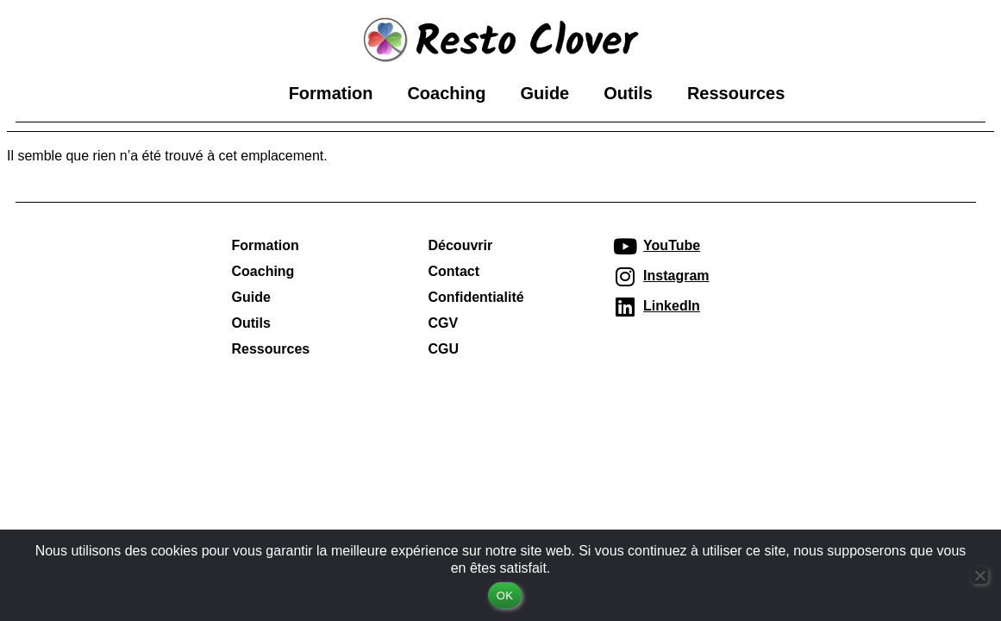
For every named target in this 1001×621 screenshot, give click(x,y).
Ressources (736, 93)
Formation (331, 93)
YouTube (671, 244)
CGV (444, 322)
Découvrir (461, 244)
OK (505, 595)
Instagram (676, 274)
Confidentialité (476, 296)
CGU (444, 348)
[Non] (979, 575)
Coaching (446, 93)
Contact (454, 270)
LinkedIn (671, 305)
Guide (545, 93)
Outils (628, 93)
